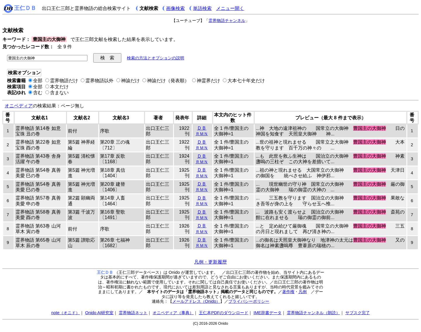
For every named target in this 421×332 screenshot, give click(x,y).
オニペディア (19, 105)
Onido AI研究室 (99, 312)
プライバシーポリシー (248, 301)
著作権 (288, 291)
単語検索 (202, 8)
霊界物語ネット (133, 312)
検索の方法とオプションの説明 (155, 58)
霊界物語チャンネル (226, 20)
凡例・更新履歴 (210, 261)
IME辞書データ (267, 312)
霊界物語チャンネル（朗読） (313, 312)
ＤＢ (201, 127)
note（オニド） (65, 312)
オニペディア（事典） (173, 312)
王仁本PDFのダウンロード (223, 312)
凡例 (303, 291)
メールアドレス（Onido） (196, 301)
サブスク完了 (357, 312)
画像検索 (175, 8)
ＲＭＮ (202, 133)
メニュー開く (230, 8)
